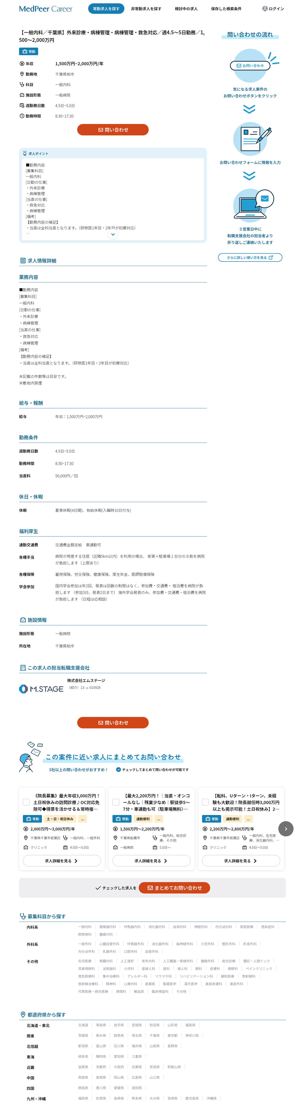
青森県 (101, 1024)
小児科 (129, 968)
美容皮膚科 (213, 983)
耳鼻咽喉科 (86, 968)
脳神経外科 (184, 943)
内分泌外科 (86, 951)
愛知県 (119, 1056)
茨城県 (83, 1035)
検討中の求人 (186, 8)
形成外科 (250, 943)
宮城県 (137, 1024)
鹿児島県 (192, 1098)
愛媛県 (119, 1087)
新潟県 (83, 1045)
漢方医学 (191, 983)
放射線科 (248, 976)
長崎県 (119, 1098)
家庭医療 (246, 926)
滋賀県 (83, 1066)
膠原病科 (85, 934)
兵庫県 (137, 1066)
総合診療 (228, 960)
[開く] (113, 234)
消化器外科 (160, 943)
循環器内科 (107, 926)
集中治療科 (111, 976)
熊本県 (137, 1098)
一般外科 (85, 943)
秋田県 (155, 1024)
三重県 (137, 1056)
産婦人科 (148, 968)
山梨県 (155, 1045)
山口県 (155, 1077)
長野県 (173, 1045)
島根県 (101, 1077)
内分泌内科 (223, 926)
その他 (181, 991)
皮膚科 (215, 968)
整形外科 (228, 943)
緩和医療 (227, 976)
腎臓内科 (106, 960)
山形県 (173, 1024)
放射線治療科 (88, 983)
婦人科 (183, 968)
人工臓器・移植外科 (178, 960)
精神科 (111, 983)
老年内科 (148, 960)
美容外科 (236, 983)
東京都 (173, 1035)
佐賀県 (101, 1098)
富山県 (101, 1045)
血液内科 (179, 926)
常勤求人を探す (106, 8)
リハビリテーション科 (196, 976)
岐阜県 (83, 1056)
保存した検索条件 (226, 8)
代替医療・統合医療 (93, 991)
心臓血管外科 (109, 943)
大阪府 (119, 1066)
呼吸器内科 (132, 926)
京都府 (101, 1066)
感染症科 (267, 926)
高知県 (137, 1087)
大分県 (155, 1098)
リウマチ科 (163, 976)
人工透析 (127, 960)
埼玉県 (137, 1035)
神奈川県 (192, 1035)
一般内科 (85, 926)
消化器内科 (156, 926)
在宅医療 (85, 960)
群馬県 (119, 1035)
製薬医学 (169, 983)
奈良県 (155, 1066)
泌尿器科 (109, 968)
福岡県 (83, 1098)
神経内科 (201, 926)
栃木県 (101, 1035)
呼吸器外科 (135, 943)
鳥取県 (83, 1077)
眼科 (198, 968)
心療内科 (130, 983)
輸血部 (139, 991)
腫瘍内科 (106, 934)
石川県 (119, 1045)
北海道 (83, 1024)
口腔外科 (130, 951)
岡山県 (119, 1077)
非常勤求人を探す (146, 8)
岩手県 (119, 1024)
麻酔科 (233, 968)
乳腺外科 (109, 951)
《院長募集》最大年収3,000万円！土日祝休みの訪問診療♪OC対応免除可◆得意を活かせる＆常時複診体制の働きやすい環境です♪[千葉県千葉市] (66, 808)
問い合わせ (113, 129)
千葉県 (155, 1035)
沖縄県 (212, 1098)
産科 (166, 968)
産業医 (150, 983)
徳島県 (83, 1087)
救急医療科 (86, 976)
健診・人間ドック (256, 960)
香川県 (101, 1087)
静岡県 (101, 1056)
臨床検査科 (160, 991)
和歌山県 (174, 1066)
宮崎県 (173, 1098)
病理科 (121, 991)
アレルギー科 (137, 976)
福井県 (137, 1045)
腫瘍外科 (207, 960)
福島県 (190, 1024)
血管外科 (151, 951)
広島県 (137, 1077)
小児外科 (207, 943)
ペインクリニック (259, 968)
